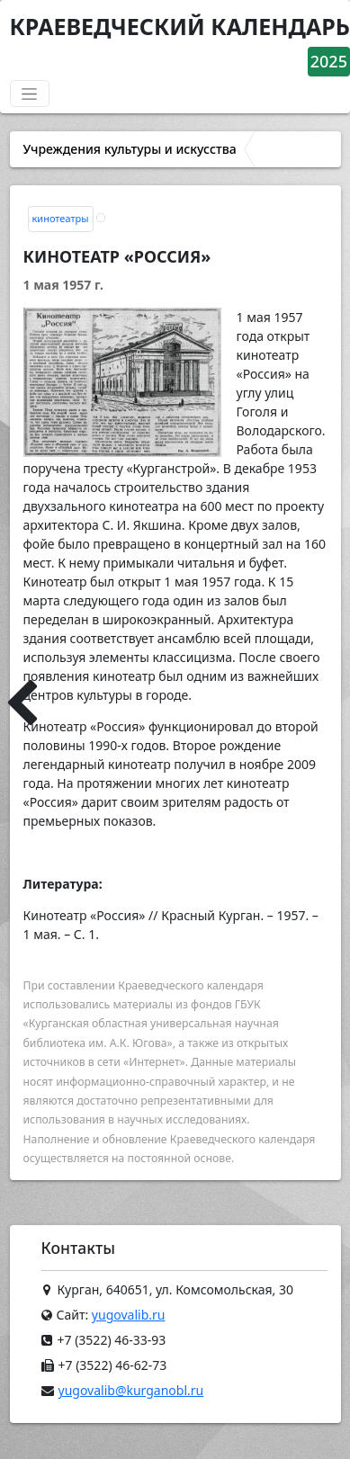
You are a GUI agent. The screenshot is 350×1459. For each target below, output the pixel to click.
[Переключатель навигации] (29, 93)
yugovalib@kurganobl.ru (131, 1390)
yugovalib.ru (129, 1314)
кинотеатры (60, 218)
